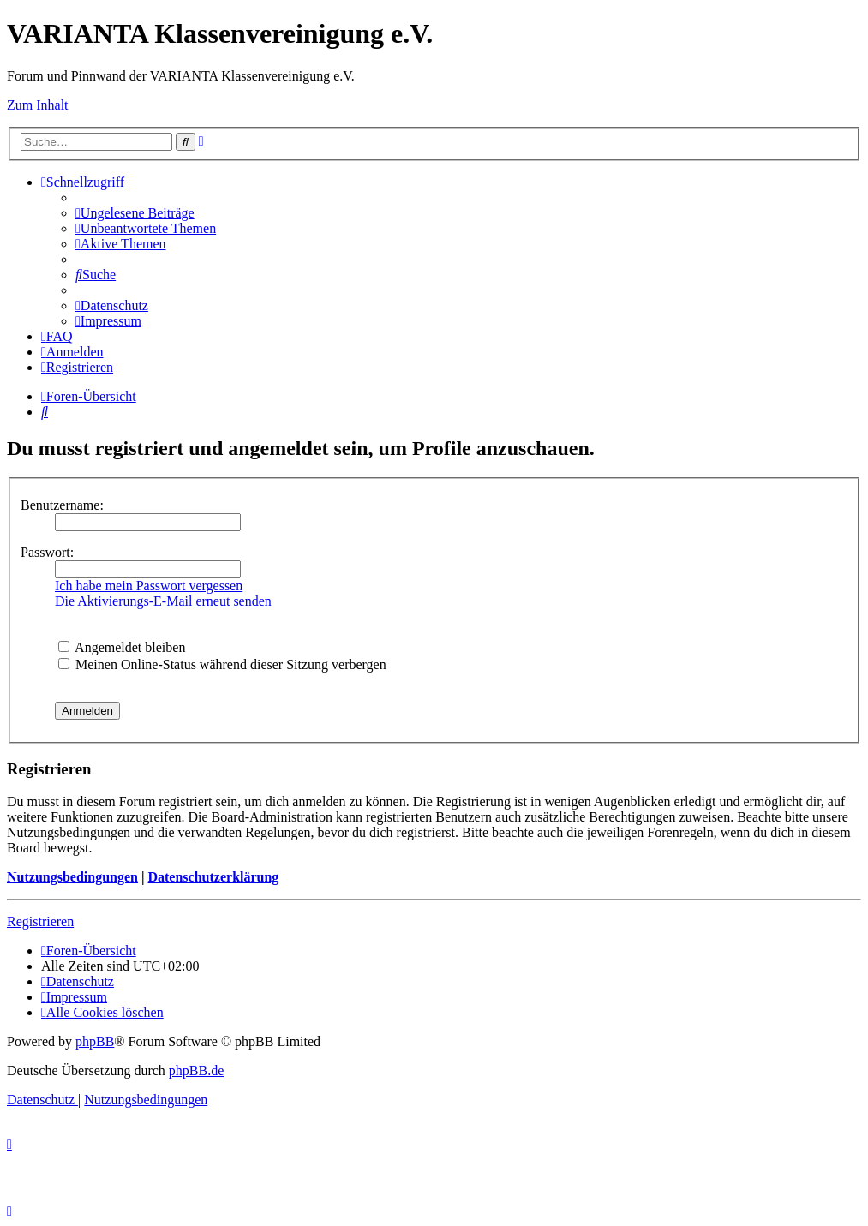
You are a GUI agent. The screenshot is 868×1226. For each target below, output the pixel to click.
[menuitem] (135, 213)
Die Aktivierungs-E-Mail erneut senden (163, 601)
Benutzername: (62, 505)
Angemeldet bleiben (121, 647)
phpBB (94, 1041)
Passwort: (47, 552)
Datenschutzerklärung (212, 877)
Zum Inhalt (38, 105)
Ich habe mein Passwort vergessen (148, 585)
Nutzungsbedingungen (72, 877)
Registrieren (40, 921)
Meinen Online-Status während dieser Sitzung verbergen (222, 664)
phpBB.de (196, 1070)
